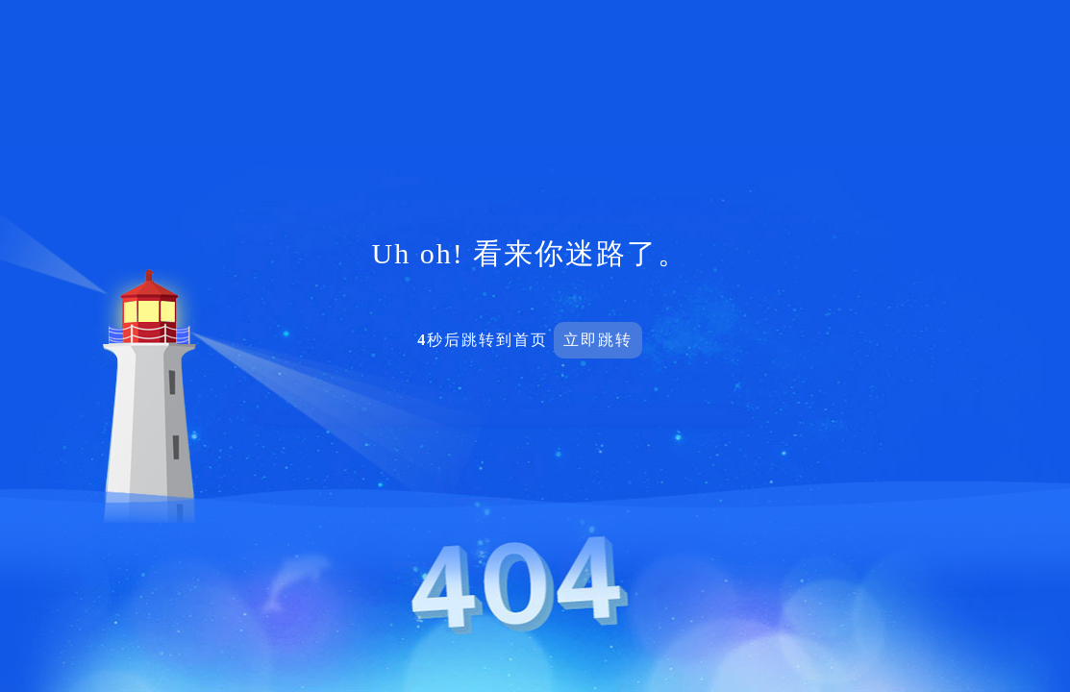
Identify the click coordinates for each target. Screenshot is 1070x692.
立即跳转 (598, 340)
